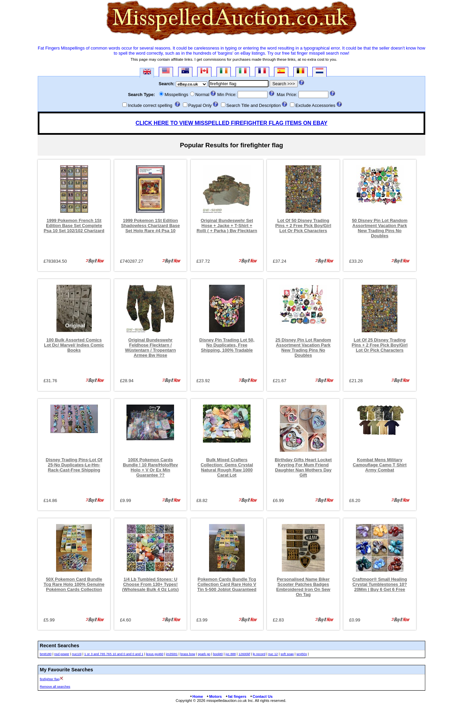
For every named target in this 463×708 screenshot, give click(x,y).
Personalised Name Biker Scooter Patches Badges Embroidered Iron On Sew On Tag (303, 587)
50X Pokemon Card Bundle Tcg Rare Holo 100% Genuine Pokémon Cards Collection (74, 584)
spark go (204, 654)
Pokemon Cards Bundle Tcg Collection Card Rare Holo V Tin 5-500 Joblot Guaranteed (226, 584)
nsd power (61, 654)
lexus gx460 (154, 654)
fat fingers (235, 696)
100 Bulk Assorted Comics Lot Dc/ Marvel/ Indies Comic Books (74, 345)
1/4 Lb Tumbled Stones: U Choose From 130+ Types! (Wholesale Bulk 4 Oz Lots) (150, 584)
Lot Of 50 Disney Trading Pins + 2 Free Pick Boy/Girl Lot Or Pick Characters (303, 225)
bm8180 (46, 654)
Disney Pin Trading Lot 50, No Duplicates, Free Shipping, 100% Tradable (226, 345)
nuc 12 (273, 654)
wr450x (301, 654)
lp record (259, 654)
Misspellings (176, 94)
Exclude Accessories (315, 105)
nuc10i (77, 654)
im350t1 (171, 654)
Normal (202, 94)
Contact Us (261, 696)
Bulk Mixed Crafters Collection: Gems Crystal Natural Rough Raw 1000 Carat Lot (227, 467)
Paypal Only (200, 105)
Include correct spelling (150, 105)
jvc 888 (230, 654)
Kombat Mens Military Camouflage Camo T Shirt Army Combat (380, 464)
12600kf (244, 654)
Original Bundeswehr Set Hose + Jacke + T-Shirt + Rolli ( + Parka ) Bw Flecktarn (226, 225)
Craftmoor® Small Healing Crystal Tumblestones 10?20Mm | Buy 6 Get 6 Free (379, 584)
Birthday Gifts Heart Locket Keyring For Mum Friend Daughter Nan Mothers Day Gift (303, 467)
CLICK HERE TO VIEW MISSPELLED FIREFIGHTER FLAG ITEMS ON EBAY (231, 123)
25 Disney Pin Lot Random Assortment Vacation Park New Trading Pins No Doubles (303, 347)
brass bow (187, 654)
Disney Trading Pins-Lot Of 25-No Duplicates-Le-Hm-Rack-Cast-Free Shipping (74, 464)
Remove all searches (55, 686)
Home (196, 696)
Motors (214, 696)
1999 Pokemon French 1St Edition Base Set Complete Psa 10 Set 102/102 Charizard (74, 225)
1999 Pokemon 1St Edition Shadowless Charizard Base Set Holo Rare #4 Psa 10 (150, 225)
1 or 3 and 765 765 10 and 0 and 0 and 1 (113, 654)
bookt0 (218, 654)
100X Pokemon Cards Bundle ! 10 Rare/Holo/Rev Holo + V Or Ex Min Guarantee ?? (150, 467)
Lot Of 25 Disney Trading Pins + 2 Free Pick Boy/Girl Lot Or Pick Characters (380, 345)
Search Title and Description (253, 105)
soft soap (287, 654)
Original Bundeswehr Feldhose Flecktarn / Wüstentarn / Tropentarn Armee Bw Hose (150, 347)
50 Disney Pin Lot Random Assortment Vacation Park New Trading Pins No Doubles (379, 228)
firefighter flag (49, 679)
